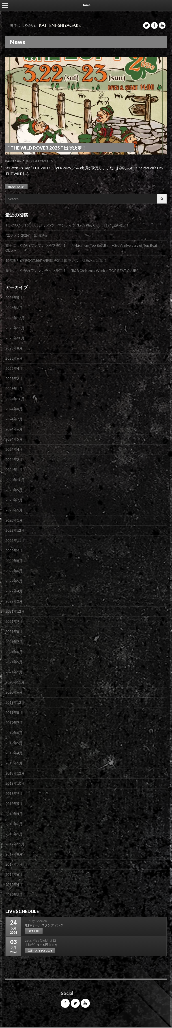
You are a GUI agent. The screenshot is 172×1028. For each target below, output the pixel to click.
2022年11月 (15, 540)
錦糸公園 (34, 930)
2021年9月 (14, 621)
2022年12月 (15, 530)
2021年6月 (14, 651)
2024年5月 (14, 439)
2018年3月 (14, 824)
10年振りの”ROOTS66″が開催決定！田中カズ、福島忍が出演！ (56, 260)
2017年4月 (14, 884)
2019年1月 (14, 763)
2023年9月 (14, 490)
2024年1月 (14, 469)
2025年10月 (15, 338)
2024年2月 (14, 459)
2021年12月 (15, 611)
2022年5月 (14, 581)
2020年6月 (14, 692)
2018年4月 (14, 813)
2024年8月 (14, 409)
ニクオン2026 (36, 920)
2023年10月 (15, 479)
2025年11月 (15, 328)
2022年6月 (14, 571)
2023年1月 (14, 520)
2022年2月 (14, 601)
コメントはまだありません (39, 160)
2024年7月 (14, 419)
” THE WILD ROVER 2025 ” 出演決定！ (47, 147)
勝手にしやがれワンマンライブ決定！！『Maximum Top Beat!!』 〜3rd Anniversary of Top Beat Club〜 (81, 247)
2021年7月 (14, 641)
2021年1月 (14, 672)
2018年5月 (14, 803)
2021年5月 (14, 662)
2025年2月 (14, 378)
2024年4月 (14, 449)
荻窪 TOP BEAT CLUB (40, 950)
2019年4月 (14, 753)
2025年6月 (14, 358)
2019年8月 (14, 712)
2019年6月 (14, 732)
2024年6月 (14, 429)
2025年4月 (14, 368)
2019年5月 (14, 743)
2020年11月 (15, 682)
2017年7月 (14, 864)
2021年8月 (14, 631)
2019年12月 (15, 702)
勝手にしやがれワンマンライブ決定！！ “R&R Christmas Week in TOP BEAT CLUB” (71, 270)
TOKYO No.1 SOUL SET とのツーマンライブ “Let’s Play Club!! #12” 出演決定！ (67, 225)
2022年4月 (14, 591)
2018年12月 (15, 773)
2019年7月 (14, 722)
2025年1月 (14, 388)
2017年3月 (14, 894)
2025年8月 (14, 348)
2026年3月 (14, 307)
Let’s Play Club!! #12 (40, 940)
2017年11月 (15, 844)
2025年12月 (15, 318)
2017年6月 (14, 874)
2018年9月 (14, 793)
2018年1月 (14, 834)
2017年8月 (14, 854)
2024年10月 (15, 398)
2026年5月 (14, 297)
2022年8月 (14, 560)
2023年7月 (14, 500)
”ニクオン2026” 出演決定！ (28, 235)
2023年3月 (14, 510)
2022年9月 (14, 550)
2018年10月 (15, 783)
